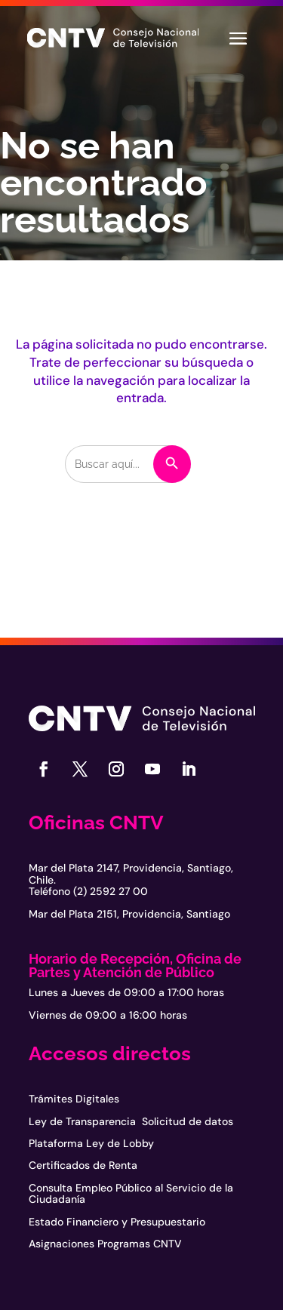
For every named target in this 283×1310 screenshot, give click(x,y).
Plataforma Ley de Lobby (91, 1143)
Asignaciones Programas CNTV (105, 1243)
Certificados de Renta (83, 1165)
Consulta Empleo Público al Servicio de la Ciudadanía (131, 1193)
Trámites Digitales (74, 1099)
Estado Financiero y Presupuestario (117, 1222)
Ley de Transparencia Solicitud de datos (131, 1121)
